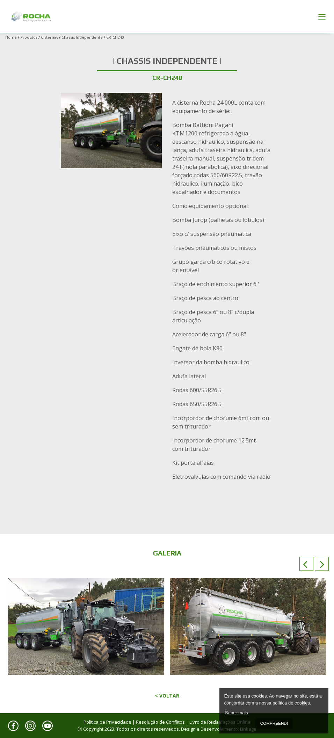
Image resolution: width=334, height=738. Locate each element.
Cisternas (49, 37)
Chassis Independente (82, 37)
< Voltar (167, 695)
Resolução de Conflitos (160, 722)
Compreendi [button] (274, 723)
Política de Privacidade (107, 722)
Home (11, 37)
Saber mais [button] (236, 712)
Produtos (28, 37)
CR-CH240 (115, 37)
